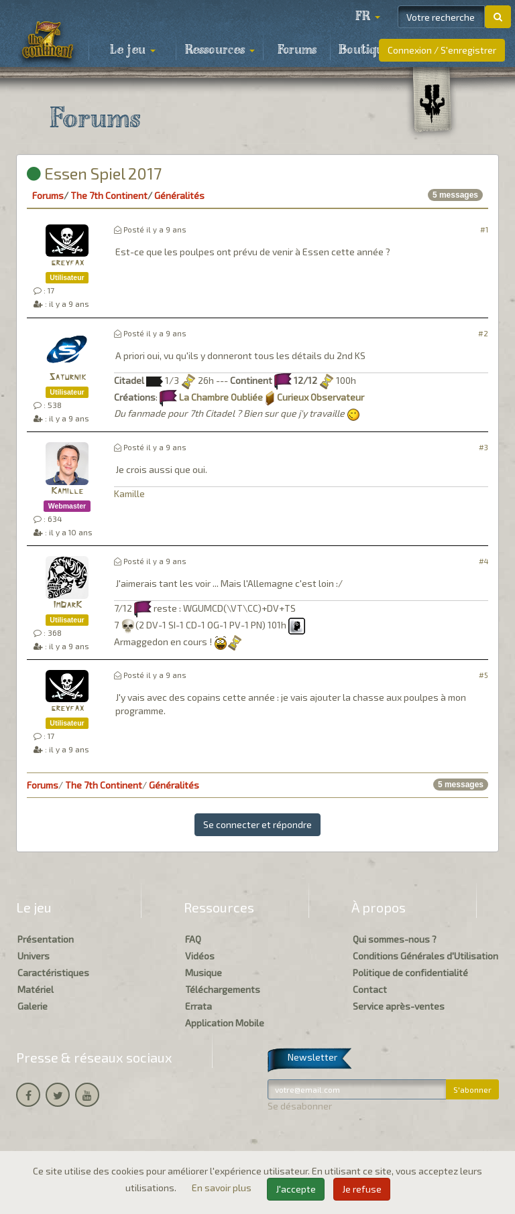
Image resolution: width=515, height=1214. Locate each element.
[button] (367, 16)
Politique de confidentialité (410, 972)
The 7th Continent (109, 195)
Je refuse (362, 1189)
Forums (297, 50)
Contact (370, 989)
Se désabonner (300, 1105)
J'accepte (296, 1189)
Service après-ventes (399, 1006)
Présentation (45, 939)
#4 (483, 561)
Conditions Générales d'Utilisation (425, 955)
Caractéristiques (53, 972)
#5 (483, 675)
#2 (483, 333)
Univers (33, 955)
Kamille (67, 491)
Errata (198, 1006)
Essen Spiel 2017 (94, 173)
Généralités (179, 195)
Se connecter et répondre (257, 824)
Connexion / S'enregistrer (442, 50)
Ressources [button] (220, 50)
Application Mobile (224, 1022)
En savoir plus (222, 1187)
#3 (483, 447)
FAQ (193, 939)
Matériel (35, 989)
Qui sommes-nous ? (395, 939)
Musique (203, 972)
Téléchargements (222, 989)
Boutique (364, 50)
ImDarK (67, 605)
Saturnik (67, 378)
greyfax (67, 263)
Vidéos (200, 955)
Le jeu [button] (133, 50)
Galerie (32, 1006)
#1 (484, 229)
